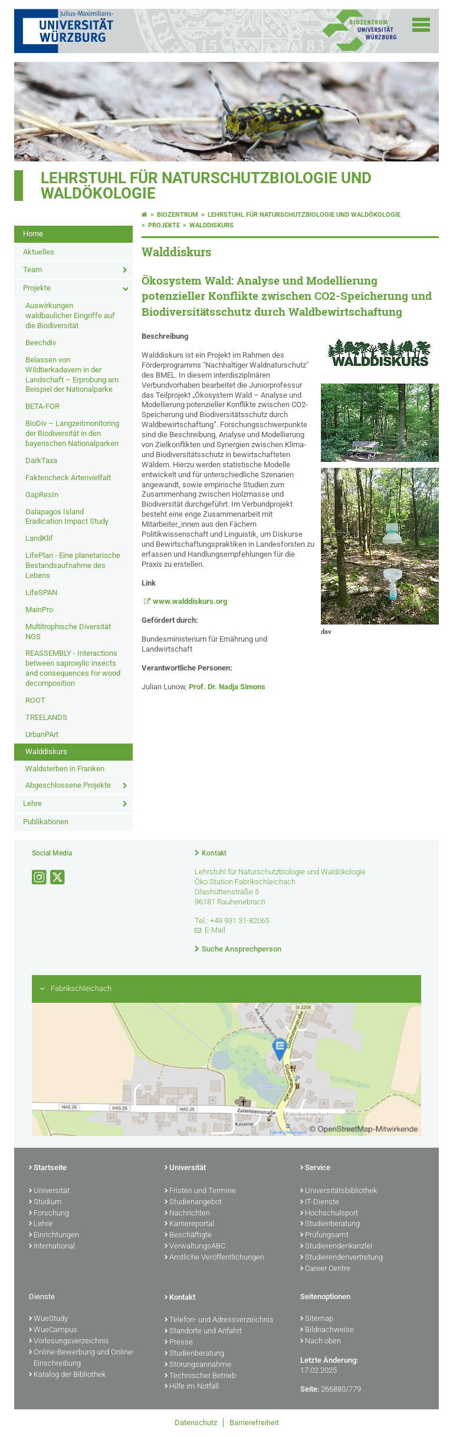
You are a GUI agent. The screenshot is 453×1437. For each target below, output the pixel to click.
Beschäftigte (188, 1235)
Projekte (37, 287)
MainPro (39, 609)
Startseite (48, 1168)
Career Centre (325, 1269)
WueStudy (48, 1319)
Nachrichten (187, 1213)
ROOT (35, 700)
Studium (45, 1202)
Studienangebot (193, 1202)
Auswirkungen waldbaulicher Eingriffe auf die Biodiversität (70, 315)
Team (32, 269)
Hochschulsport (329, 1213)
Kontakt (214, 853)
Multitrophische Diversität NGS (68, 631)
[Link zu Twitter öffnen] (58, 877)
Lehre (32, 803)
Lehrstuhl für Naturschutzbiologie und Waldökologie (206, 185)
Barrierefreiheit (254, 1422)
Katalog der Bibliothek (67, 1375)
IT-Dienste (319, 1202)
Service (315, 1168)
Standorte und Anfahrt (203, 1331)
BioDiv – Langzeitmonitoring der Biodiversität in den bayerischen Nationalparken (72, 433)
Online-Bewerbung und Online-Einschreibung (81, 1358)
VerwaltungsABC (195, 1246)
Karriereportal (189, 1224)
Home (33, 233)
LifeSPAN (41, 592)
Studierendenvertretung (341, 1258)
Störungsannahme (198, 1365)
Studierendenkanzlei (336, 1246)
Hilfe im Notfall (192, 1387)
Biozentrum (177, 215)
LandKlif (39, 538)
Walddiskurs (46, 751)
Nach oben (320, 1341)
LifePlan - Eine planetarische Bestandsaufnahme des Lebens (72, 565)
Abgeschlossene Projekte (68, 785)
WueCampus (53, 1330)
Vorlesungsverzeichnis (69, 1341)
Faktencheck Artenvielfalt (68, 477)
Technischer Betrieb (200, 1376)
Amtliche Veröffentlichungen (214, 1258)
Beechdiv (40, 342)
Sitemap (316, 1319)
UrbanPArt (41, 734)
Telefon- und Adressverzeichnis (219, 1320)
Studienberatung (330, 1224)
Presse (179, 1342)
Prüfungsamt (324, 1235)
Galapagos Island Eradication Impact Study (67, 516)
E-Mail (215, 930)
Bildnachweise (327, 1330)
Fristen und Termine (200, 1191)
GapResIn (41, 494)
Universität (49, 1191)
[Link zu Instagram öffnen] (40, 877)
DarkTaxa (41, 460)
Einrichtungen (54, 1235)
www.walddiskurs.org (190, 601)
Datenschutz (196, 1422)
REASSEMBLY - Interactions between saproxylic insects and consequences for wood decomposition (72, 668)
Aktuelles (38, 251)
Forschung (49, 1213)
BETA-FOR (42, 406)
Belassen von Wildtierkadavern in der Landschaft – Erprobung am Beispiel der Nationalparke (72, 374)
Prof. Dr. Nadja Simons (227, 686)
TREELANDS (46, 717)
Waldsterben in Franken (64, 768)
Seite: (309, 1389)
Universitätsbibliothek (338, 1191)
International (52, 1246)
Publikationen (45, 821)
